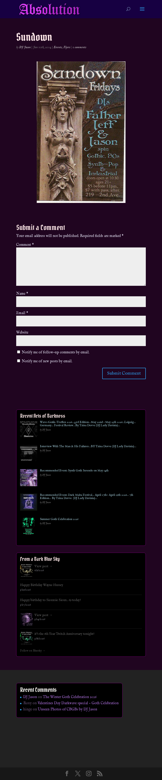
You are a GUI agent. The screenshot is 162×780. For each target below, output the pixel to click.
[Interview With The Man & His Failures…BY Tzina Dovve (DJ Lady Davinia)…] (28, 454)
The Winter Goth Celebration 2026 (70, 697)
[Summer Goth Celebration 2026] (28, 527)
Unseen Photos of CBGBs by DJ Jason (67, 709)
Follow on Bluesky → (32, 651)
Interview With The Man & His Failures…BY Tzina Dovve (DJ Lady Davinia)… (88, 446)
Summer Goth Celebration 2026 (59, 519)
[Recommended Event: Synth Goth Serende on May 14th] (28, 478)
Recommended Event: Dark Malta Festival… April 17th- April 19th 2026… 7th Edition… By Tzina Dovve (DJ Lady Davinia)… (86, 497)
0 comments (79, 47)
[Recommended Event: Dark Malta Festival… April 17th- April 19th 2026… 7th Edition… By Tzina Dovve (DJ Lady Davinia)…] (28, 503)
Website (22, 332)
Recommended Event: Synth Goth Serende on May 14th (74, 470)
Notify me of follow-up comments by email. (55, 352)
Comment (25, 245)
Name (22, 294)
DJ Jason (25, 47)
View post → (43, 566)
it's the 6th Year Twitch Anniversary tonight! (64, 634)
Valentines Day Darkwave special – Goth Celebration (78, 703)
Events (58, 47)
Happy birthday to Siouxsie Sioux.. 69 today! (50, 600)
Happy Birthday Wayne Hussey (41, 585)
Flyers (66, 47)
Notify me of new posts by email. (47, 361)
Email (22, 313)
